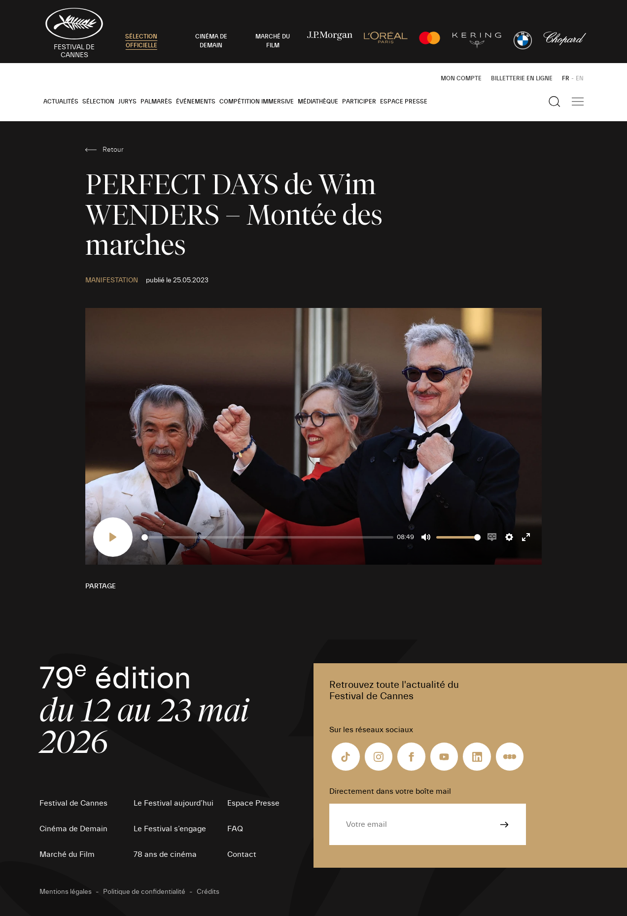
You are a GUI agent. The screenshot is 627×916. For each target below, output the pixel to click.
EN (580, 78)
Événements (195, 101)
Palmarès (156, 101)
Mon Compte (461, 78)
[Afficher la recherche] (554, 101)
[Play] (113, 537)
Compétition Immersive (256, 101)
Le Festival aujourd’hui (173, 803)
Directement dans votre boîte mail (390, 791)
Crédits (208, 892)
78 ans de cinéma (165, 854)
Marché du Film (67, 854)
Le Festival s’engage (170, 828)
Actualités (60, 101)
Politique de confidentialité (144, 892)
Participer (359, 101)
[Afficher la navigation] (578, 101)
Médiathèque (318, 101)
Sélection (98, 101)
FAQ (235, 828)
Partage (100, 586)
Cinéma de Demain (73, 828)
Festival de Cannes (73, 803)
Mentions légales (65, 892)
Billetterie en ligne (522, 78)
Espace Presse (403, 101)
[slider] (267, 537)
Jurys (127, 101)
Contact (241, 854)
